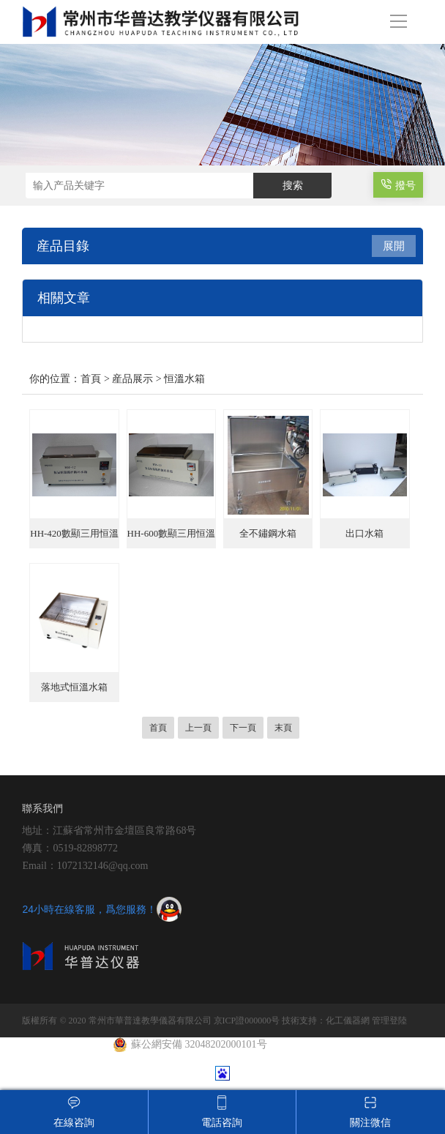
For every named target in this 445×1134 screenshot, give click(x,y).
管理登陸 (389, 1020)
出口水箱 (364, 533)
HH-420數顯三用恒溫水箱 (74, 538)
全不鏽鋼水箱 (267, 533)
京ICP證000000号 (247, 1020)
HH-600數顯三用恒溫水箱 (171, 538)
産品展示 (132, 378)
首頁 (91, 378)
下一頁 (243, 728)
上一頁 (198, 728)
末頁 (283, 728)
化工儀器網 (348, 1020)
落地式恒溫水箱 (74, 687)
